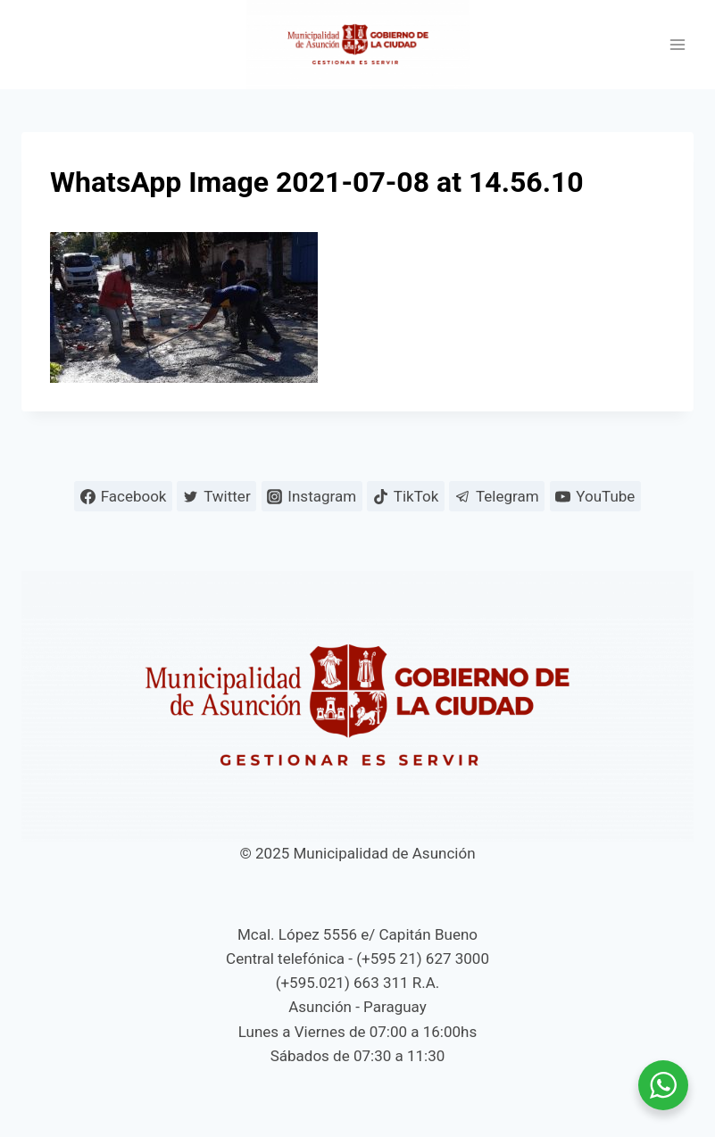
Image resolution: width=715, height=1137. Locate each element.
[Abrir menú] (677, 45)
